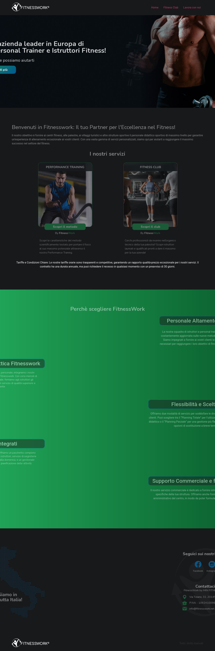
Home (154, 7)
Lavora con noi (192, 7)
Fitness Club (170, 7)
